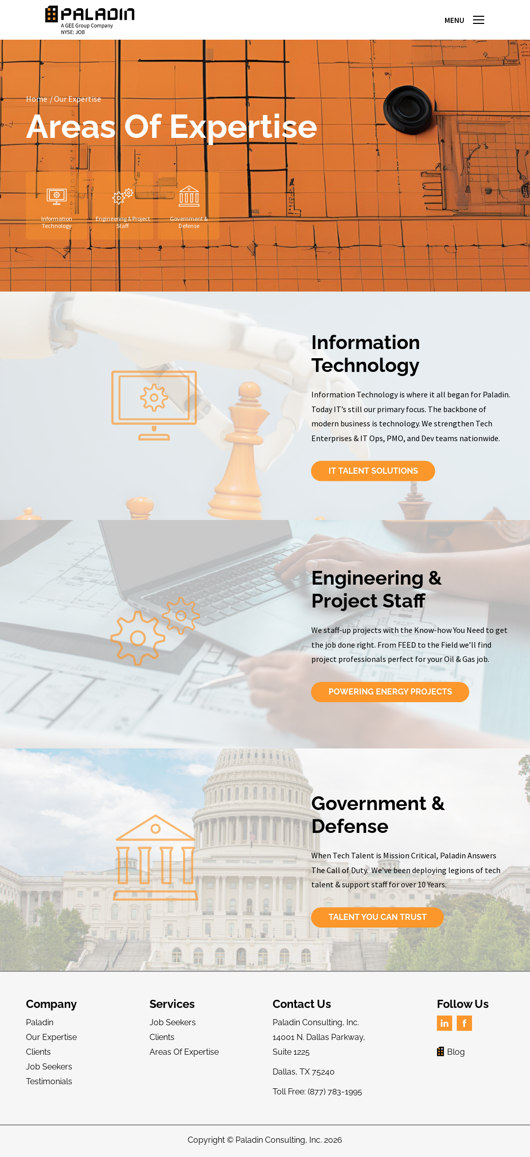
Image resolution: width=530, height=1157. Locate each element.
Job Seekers (49, 1067)
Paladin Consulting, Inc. (278, 1140)
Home (36, 99)
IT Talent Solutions (463, 471)
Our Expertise (77, 99)
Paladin (39, 1022)
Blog (451, 1052)
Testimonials (49, 1081)
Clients (38, 1052)
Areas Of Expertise (184, 1052)
